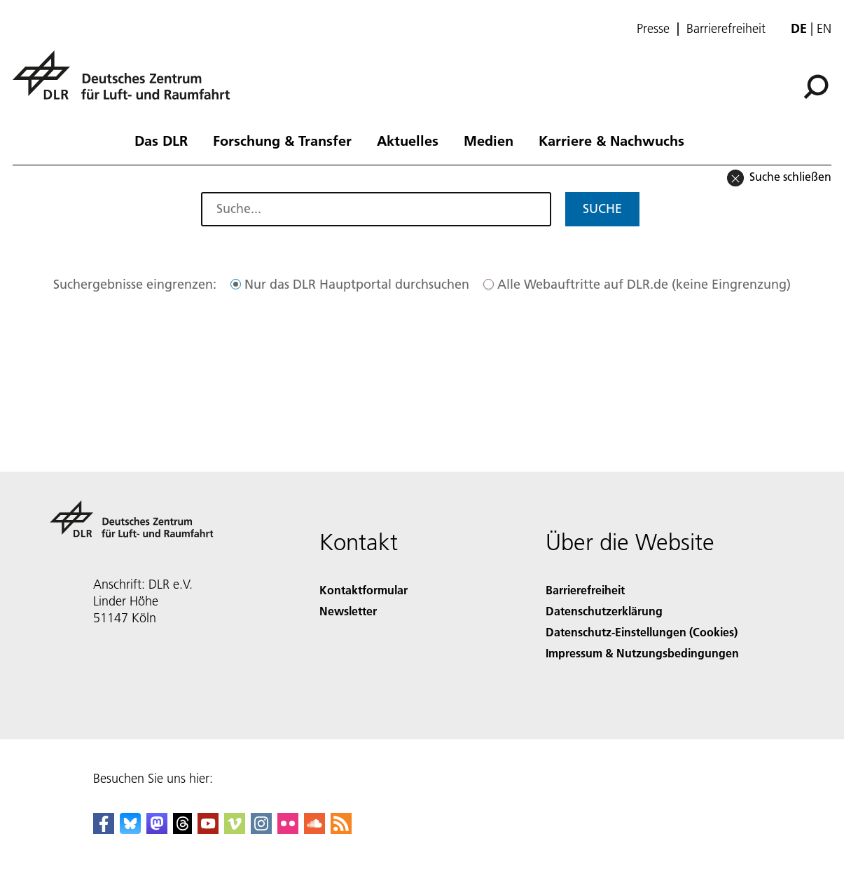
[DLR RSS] (341, 829)
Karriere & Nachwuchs (611, 140)
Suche (602, 208)
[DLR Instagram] (261, 829)
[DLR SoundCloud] (314, 829)
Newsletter (348, 610)
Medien (488, 140)
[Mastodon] (156, 829)
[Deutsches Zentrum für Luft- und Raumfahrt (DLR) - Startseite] (127, 83)
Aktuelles (407, 140)
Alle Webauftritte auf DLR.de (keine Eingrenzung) (644, 284)
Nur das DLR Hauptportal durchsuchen (356, 284)
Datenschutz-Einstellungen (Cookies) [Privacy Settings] (642, 631)
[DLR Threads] (183, 829)
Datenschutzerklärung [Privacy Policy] (604, 610)
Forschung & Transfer (282, 140)
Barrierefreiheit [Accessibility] (585, 589)
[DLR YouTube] (208, 829)
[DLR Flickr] (287, 829)
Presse (653, 28)
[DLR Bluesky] (130, 829)
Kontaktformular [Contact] (363, 589)
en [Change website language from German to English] (824, 28)
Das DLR (161, 140)
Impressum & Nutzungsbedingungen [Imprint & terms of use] (642, 652)
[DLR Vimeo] (234, 829)
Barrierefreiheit (726, 28)
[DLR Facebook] (103, 829)
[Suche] (816, 87)
